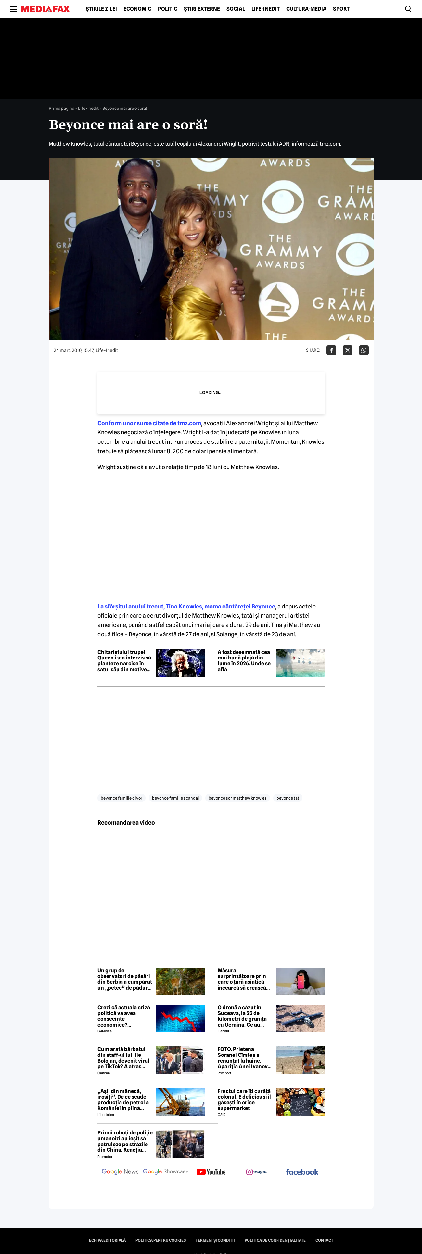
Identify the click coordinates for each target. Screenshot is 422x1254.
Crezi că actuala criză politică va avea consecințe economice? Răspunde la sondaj (123, 1016)
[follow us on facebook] (302, 1172)
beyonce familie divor (121, 797)
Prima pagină (61, 108)
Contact (324, 1240)
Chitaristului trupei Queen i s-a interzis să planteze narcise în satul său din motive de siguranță (124, 660)
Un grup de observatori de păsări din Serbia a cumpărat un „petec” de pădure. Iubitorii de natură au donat (124, 979)
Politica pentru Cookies (160, 1240)
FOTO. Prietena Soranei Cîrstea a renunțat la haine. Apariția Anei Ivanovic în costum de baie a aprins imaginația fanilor (245, 1057)
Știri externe (202, 9)
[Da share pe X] (347, 350)
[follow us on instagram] (256, 1172)
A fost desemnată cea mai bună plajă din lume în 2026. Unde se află (244, 660)
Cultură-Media (306, 9)
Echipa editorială (107, 1240)
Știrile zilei (101, 9)
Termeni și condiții (215, 1240)
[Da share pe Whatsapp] (364, 350)
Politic (167, 9)
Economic (137, 9)
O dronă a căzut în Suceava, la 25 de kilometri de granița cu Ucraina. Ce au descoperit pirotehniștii (242, 1016)
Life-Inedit (265, 9)
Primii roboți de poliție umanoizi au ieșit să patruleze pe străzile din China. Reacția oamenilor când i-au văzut (125, 1141)
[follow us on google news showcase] (165, 1172)
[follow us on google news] (120, 1172)
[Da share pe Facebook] (331, 350)
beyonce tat (287, 797)
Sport (341, 9)
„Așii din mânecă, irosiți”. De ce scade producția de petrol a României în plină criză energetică (123, 1099)
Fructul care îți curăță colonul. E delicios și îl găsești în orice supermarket (244, 1099)
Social (235, 9)
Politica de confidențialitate (275, 1240)
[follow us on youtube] (211, 1172)
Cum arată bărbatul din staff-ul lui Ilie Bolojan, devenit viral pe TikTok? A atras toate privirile (123, 1057)
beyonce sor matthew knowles (238, 797)
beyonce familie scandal (175, 797)
